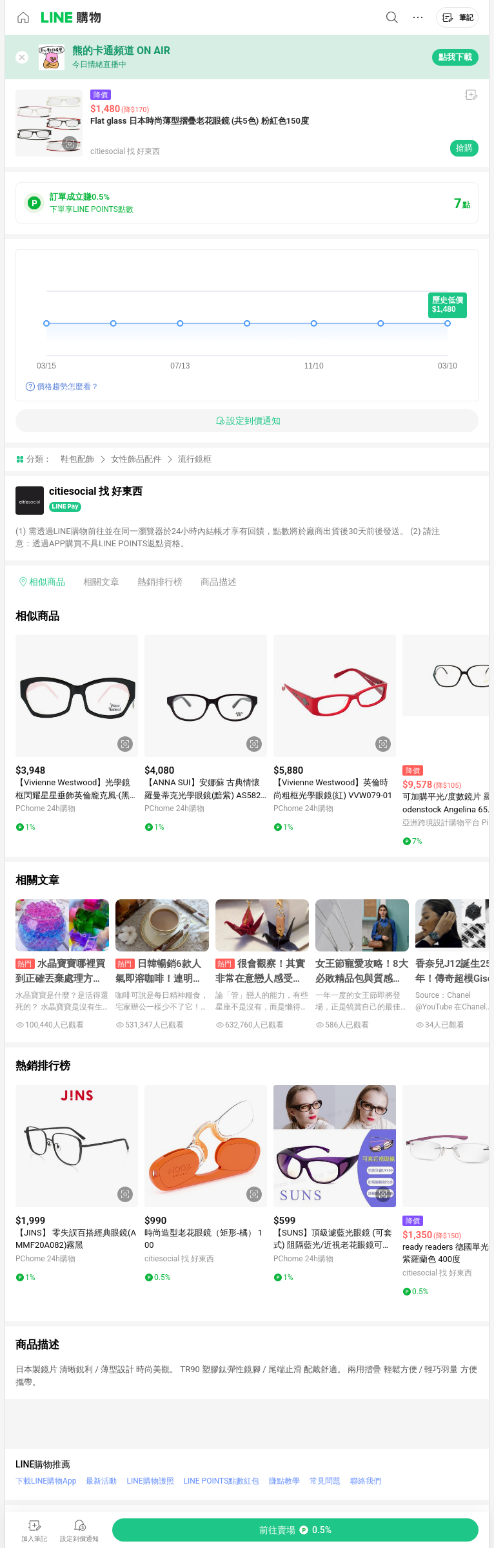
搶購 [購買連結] (464, 148)
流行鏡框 (195, 459)
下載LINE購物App (45, 1481)
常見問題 (325, 1481)
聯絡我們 (365, 1481)
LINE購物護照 (149, 1481)
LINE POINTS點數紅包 (222, 1481)
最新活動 (101, 1481)
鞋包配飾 (77, 459)
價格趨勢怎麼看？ (68, 386)
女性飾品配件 (136, 459)
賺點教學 (284, 1481)
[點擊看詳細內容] (76, 696)
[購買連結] (295, 1530)
